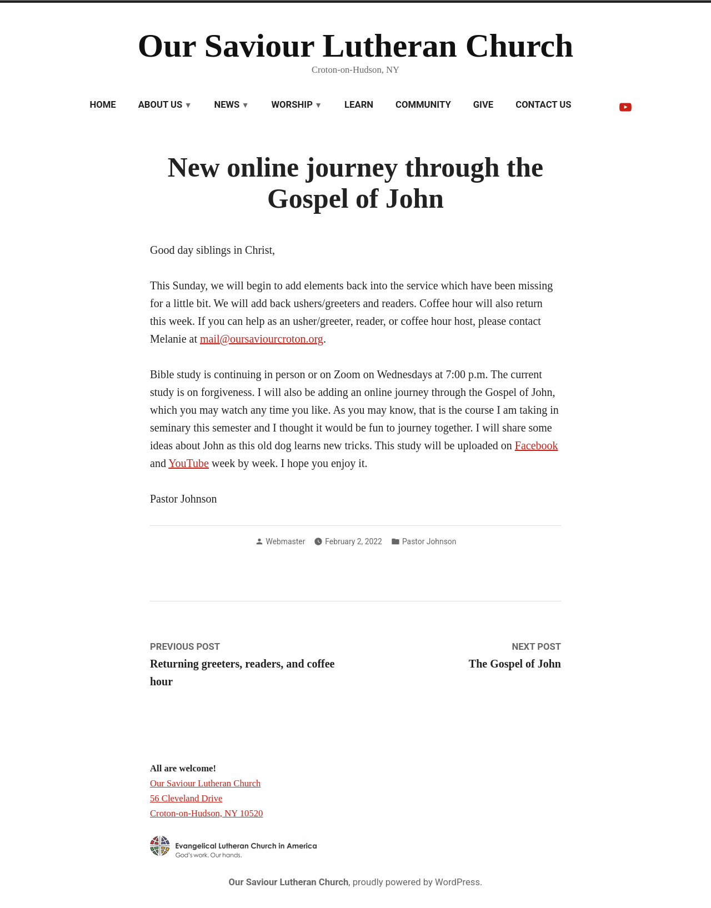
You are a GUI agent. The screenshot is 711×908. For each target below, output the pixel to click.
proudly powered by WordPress (416, 882)
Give (483, 104)
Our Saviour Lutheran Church (356, 45)
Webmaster (286, 541)
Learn (358, 104)
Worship (292, 104)
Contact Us (543, 104)
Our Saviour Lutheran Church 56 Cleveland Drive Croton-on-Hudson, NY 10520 (206, 798)
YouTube (188, 463)
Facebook (536, 445)
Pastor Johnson (429, 541)
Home (102, 104)
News (226, 104)
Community (423, 104)
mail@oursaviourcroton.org (261, 339)
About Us (160, 104)
